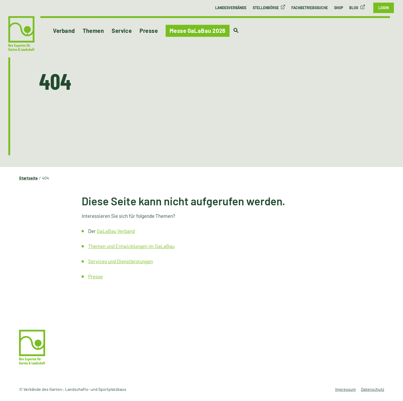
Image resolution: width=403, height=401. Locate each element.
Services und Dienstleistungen (120, 261)
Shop (338, 7)
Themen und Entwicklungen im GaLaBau (131, 246)
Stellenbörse (266, 7)
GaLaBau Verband (116, 231)
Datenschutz (372, 389)
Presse (95, 276)
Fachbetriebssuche (309, 7)
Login (383, 7)
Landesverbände (230, 7)
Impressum (345, 389)
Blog (353, 7)
